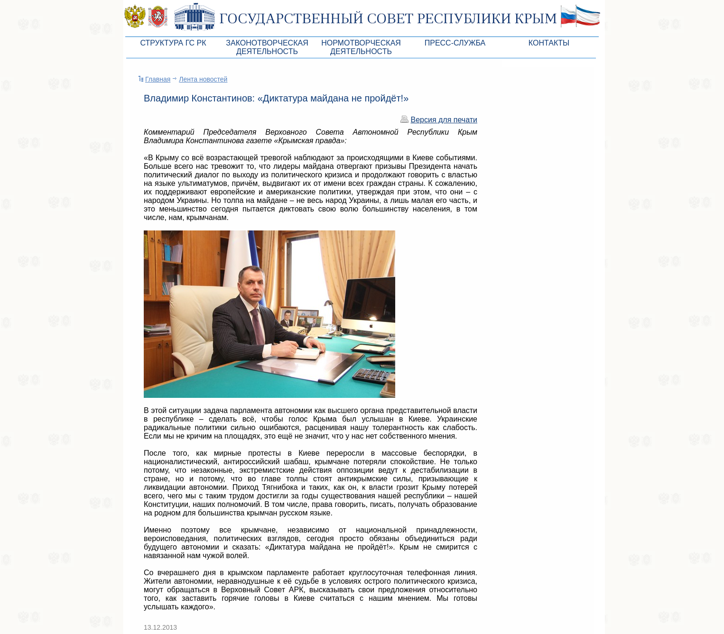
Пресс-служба (455, 43)
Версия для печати (444, 120)
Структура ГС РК (173, 43)
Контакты (549, 43)
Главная (157, 79)
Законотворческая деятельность (267, 47)
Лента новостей (203, 79)
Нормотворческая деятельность (361, 47)
